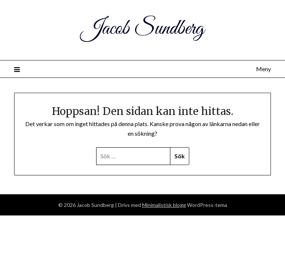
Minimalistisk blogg (164, 205)
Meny (263, 68)
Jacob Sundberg (142, 29)
